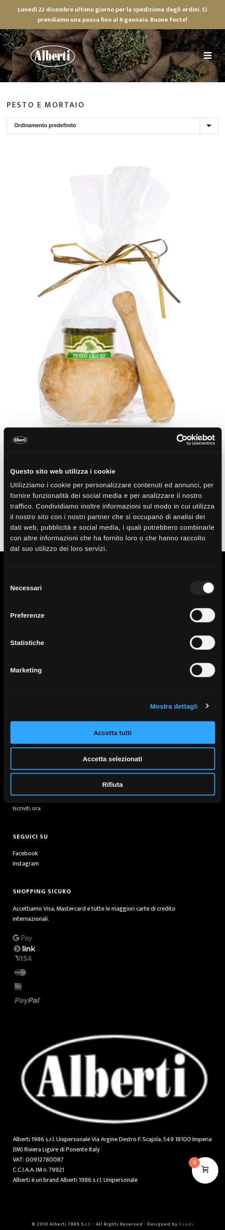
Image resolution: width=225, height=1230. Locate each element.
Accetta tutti (112, 732)
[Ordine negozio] (112, 126)
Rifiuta (112, 784)
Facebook (25, 853)
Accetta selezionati (112, 758)
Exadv (186, 1224)
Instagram (26, 863)
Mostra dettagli (174, 706)
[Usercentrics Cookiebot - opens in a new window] (176, 440)
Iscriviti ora (27, 808)
